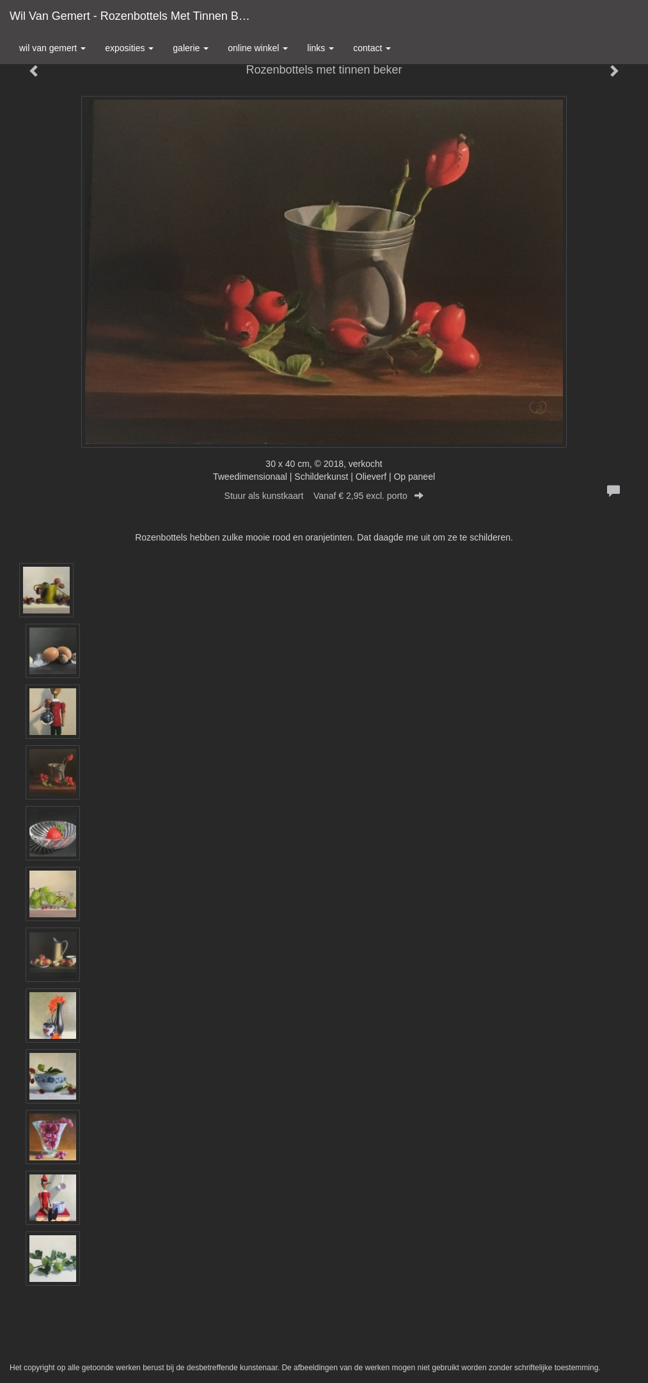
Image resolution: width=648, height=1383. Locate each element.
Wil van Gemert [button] (52, 48)
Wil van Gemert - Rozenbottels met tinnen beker (135, 16)
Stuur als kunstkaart (324, 496)
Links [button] (320, 48)
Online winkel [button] (258, 48)
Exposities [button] (129, 48)
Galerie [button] (191, 48)
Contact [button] (372, 48)
